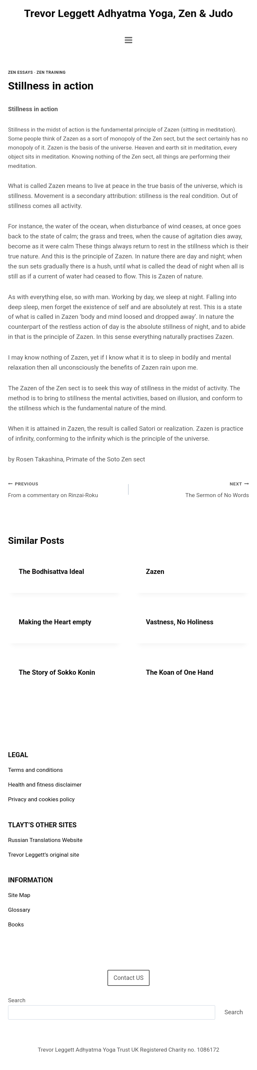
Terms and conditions (35, 770)
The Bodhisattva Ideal (51, 572)
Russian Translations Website (45, 840)
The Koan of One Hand (179, 672)
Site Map (19, 895)
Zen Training (51, 72)
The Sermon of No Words (191, 489)
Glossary (19, 909)
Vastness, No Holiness (179, 622)
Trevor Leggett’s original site (43, 854)
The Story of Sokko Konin (57, 672)
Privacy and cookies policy (41, 799)
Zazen (155, 572)
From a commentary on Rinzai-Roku (65, 489)
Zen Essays (20, 72)
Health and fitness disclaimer (45, 784)
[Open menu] (128, 40)
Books (16, 924)
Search (16, 1000)
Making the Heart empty (55, 622)
